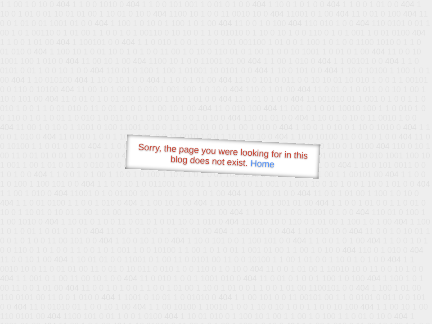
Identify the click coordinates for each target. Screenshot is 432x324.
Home (262, 163)
